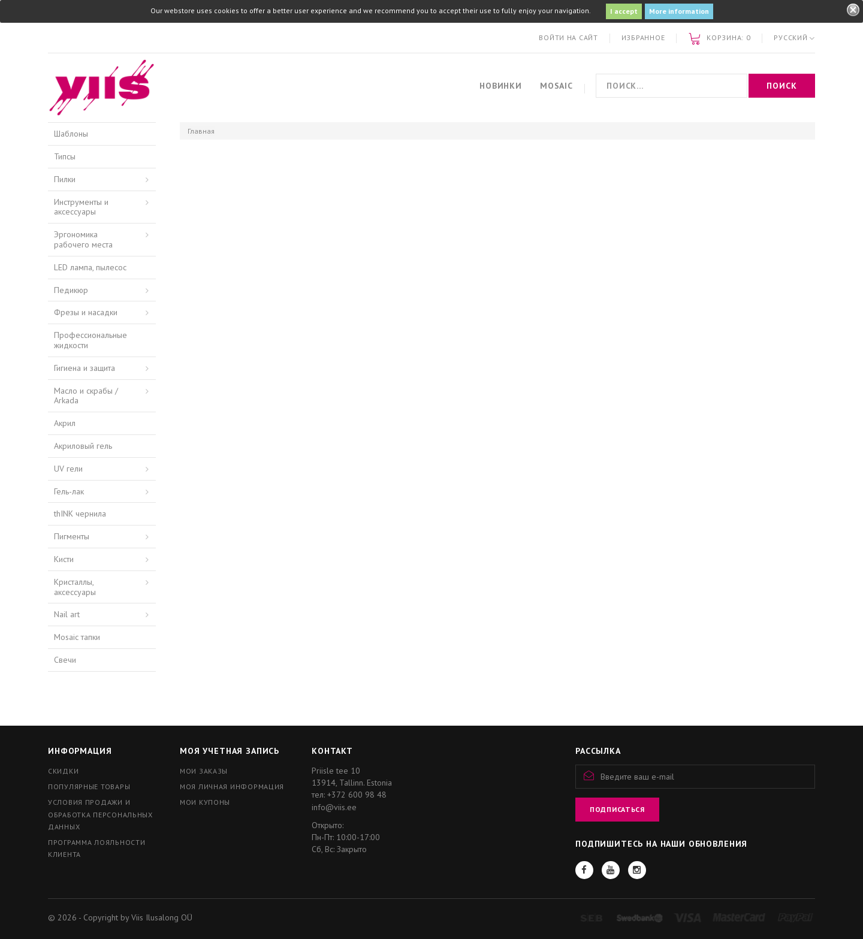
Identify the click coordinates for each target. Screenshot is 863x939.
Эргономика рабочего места (83, 239)
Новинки (500, 85)
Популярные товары (89, 786)
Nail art (67, 614)
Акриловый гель (83, 445)
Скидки (63, 770)
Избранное (643, 37)
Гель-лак (69, 491)
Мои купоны (205, 802)
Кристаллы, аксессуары (75, 586)
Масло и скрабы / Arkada (86, 395)
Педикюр (71, 290)
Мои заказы (204, 770)
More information (679, 11)
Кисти (64, 559)
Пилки (65, 179)
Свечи (65, 659)
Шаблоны (71, 133)
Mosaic (556, 85)
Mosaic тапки (77, 637)
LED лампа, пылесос (90, 267)
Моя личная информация (232, 786)
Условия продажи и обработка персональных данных (100, 814)
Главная (201, 130)
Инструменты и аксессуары (81, 207)
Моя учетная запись (229, 750)
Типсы (65, 156)
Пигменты (71, 536)
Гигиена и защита (84, 368)
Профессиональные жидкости (90, 340)
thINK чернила (80, 513)
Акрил (65, 423)
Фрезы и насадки (85, 312)
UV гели (68, 468)
